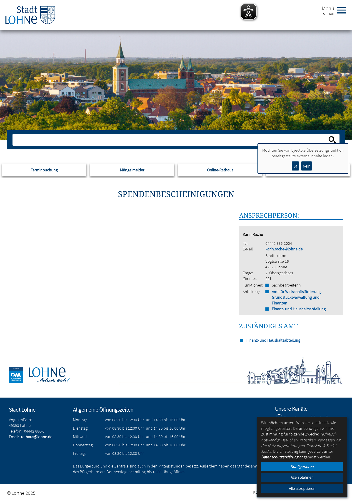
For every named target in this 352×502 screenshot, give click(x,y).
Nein (306, 166)
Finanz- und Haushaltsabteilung (299, 309)
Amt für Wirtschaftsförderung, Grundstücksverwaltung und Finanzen (297, 297)
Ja (295, 166)
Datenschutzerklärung (279, 457)
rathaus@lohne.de (36, 436)
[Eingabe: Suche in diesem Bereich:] (171, 140)
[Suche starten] (332, 139)
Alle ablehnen (302, 477)
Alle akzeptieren (302, 488)
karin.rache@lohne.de (284, 249)
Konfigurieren (302, 466)
